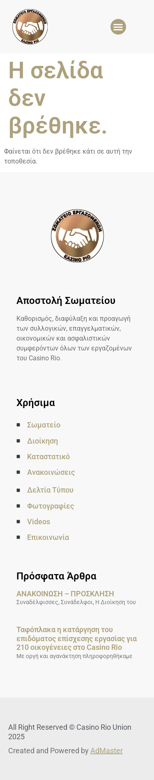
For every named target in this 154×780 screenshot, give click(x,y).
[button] (118, 27)
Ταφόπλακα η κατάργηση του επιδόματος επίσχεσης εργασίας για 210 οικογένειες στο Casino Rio (76, 638)
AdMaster (106, 750)
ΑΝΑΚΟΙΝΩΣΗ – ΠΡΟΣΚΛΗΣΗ (65, 593)
